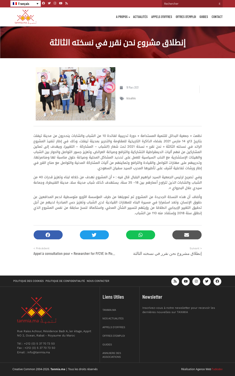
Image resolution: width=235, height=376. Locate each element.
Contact (217, 17)
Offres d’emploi (186, 17)
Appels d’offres (161, 17)
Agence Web (203, 369)
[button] (48, 235)
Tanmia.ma (109, 310)
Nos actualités (113, 318)
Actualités (140, 17)
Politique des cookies (28, 281)
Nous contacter (98, 281)
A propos (122, 17)
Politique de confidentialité (65, 281)
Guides (204, 17)
